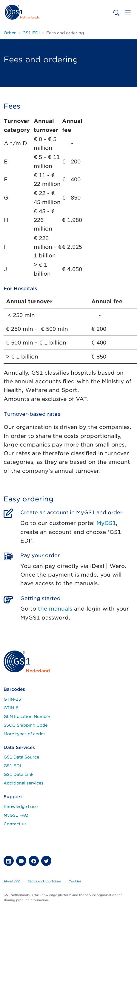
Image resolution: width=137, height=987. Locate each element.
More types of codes (24, 733)
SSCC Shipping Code (25, 725)
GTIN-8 (11, 707)
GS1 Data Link (18, 774)
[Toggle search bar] (116, 13)
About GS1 (12, 881)
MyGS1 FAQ (16, 815)
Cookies (75, 881)
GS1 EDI (12, 765)
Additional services (23, 783)
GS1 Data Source (21, 757)
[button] (9, 861)
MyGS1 (106, 523)
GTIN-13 (12, 699)
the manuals (55, 609)
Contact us (15, 823)
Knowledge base (21, 806)
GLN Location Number (27, 716)
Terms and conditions (44, 881)
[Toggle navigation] (127, 13)
